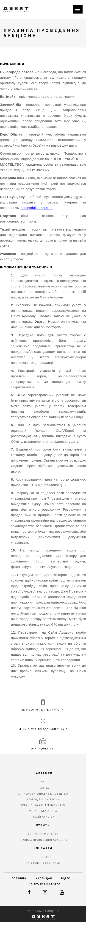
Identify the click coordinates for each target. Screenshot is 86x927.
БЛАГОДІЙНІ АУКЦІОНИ (43, 799)
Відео (65, 878)
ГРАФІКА (43, 788)
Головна (19, 878)
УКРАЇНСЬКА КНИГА (43, 811)
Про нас (43, 857)
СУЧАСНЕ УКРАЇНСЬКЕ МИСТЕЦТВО (43, 793)
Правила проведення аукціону (43, 839)
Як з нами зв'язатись (43, 862)
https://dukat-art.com (36, 208)
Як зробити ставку (43, 834)
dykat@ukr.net (43, 748)
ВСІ (43, 782)
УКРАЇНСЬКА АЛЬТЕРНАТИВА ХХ (43, 805)
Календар (44, 878)
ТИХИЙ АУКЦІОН (43, 816)
